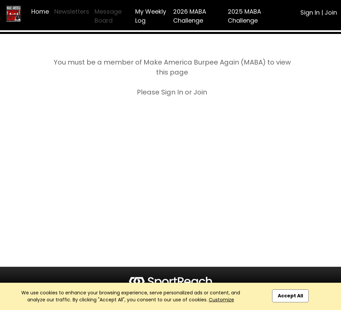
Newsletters (71, 11)
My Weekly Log (150, 16)
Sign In (310, 12)
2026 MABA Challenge (189, 16)
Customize (221, 299)
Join (331, 12)
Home (40, 11)
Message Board (108, 16)
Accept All (290, 295)
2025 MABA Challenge (244, 16)
